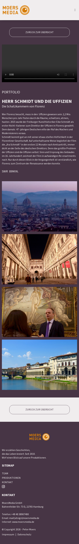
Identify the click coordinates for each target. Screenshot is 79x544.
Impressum (8, 534)
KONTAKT (7, 482)
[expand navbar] (75, 10)
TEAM (5, 473)
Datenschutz (24, 534)
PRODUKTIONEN (11, 478)
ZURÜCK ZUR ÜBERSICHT (39, 32)
